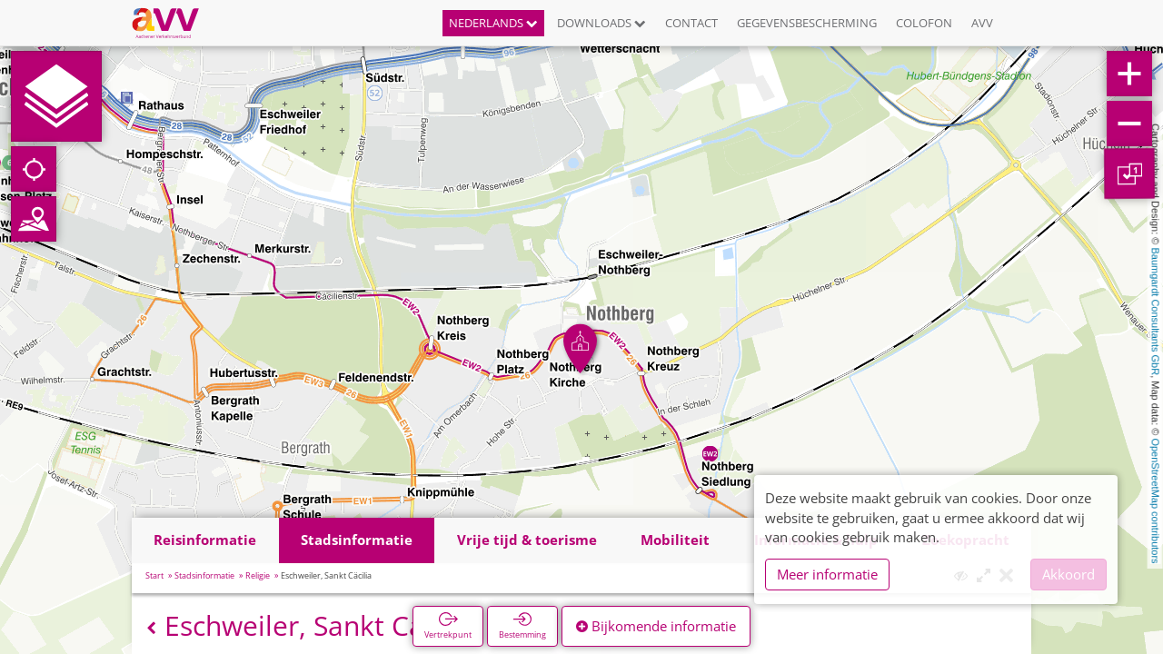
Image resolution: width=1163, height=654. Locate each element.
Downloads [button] (601, 23)
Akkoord (1068, 574)
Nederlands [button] (493, 23)
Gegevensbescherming (807, 23)
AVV (982, 23)
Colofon (924, 23)
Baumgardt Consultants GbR (1155, 312)
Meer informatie (827, 574)
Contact (691, 23)
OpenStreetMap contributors (1155, 500)
